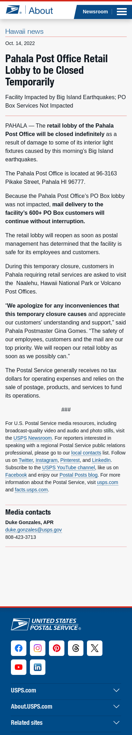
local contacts (86, 453)
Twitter (26, 460)
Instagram (46, 460)
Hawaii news (24, 31)
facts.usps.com (31, 489)
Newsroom (95, 11)
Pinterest (70, 460)
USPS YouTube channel (68, 467)
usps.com (107, 482)
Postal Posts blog (78, 475)
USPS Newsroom (32, 438)
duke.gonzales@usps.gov (33, 530)
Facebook (16, 475)
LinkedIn (101, 460)
